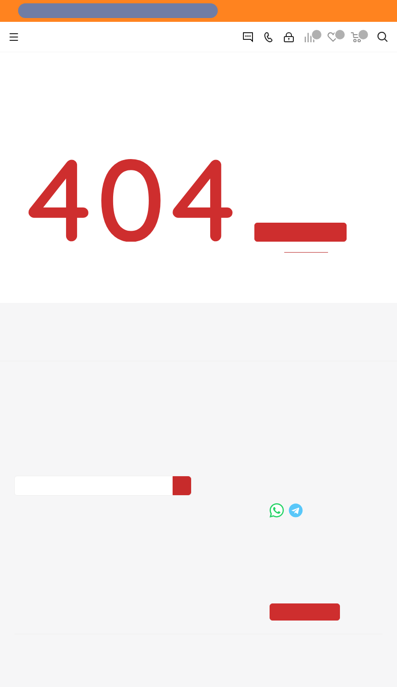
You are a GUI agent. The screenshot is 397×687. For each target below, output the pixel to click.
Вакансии (30, 354)
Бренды (283, 354)
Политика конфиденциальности (62, 432)
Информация (168, 324)
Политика (31, 367)
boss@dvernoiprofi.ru (320, 474)
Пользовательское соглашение (196, 381)
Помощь (286, 324)
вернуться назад (306, 250)
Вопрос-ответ (293, 341)
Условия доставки (172, 354)
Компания (34, 324)
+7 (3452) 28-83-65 (80, 670)
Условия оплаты (169, 341)
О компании (34, 341)
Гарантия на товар (173, 367)
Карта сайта (290, 367)
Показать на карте (308, 554)
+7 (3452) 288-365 (317, 425)
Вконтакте (23, 503)
